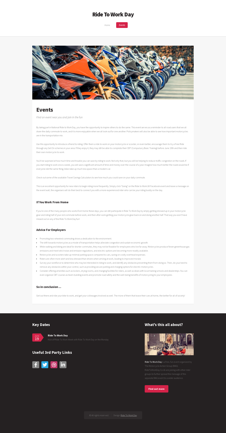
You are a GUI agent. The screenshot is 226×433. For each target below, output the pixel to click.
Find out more (156, 389)
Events (122, 25)
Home (107, 25)
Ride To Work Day (113, 14)
